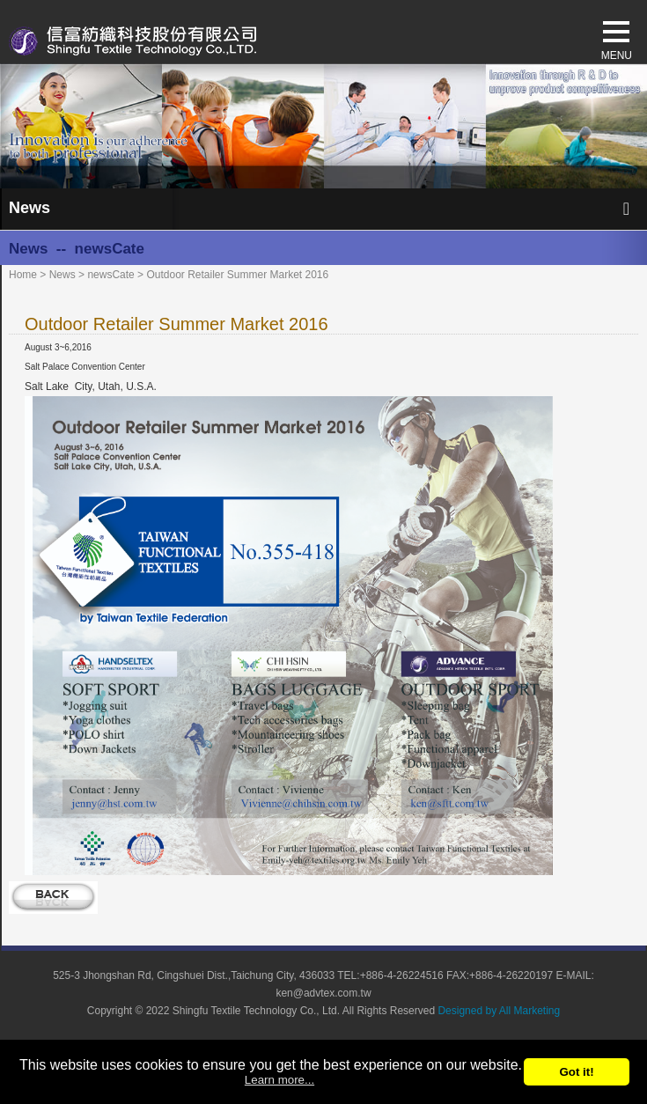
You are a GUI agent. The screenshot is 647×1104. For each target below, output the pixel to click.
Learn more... (279, 1079)
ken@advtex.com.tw (323, 993)
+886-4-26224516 (402, 975)
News (62, 275)
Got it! (576, 1071)
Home (23, 275)
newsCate (110, 275)
